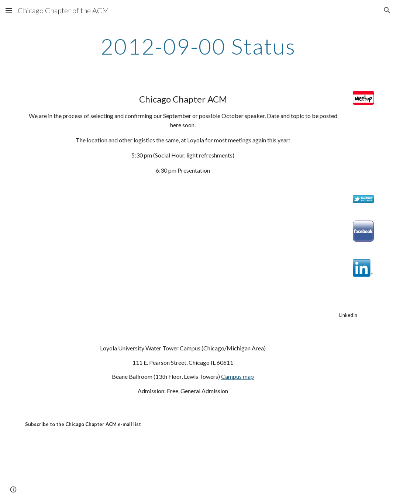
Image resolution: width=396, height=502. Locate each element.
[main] (198, 46)
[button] (9, 10)
